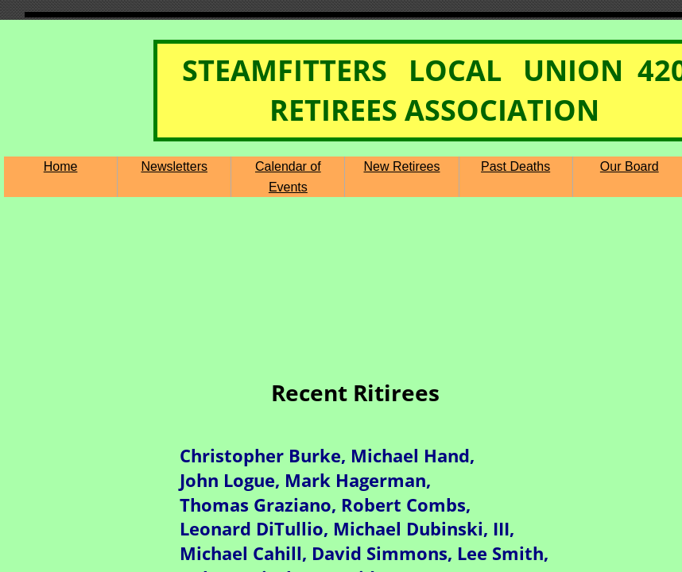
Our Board (629, 166)
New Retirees (401, 166)
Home (61, 166)
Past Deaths (515, 166)
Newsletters (174, 166)
